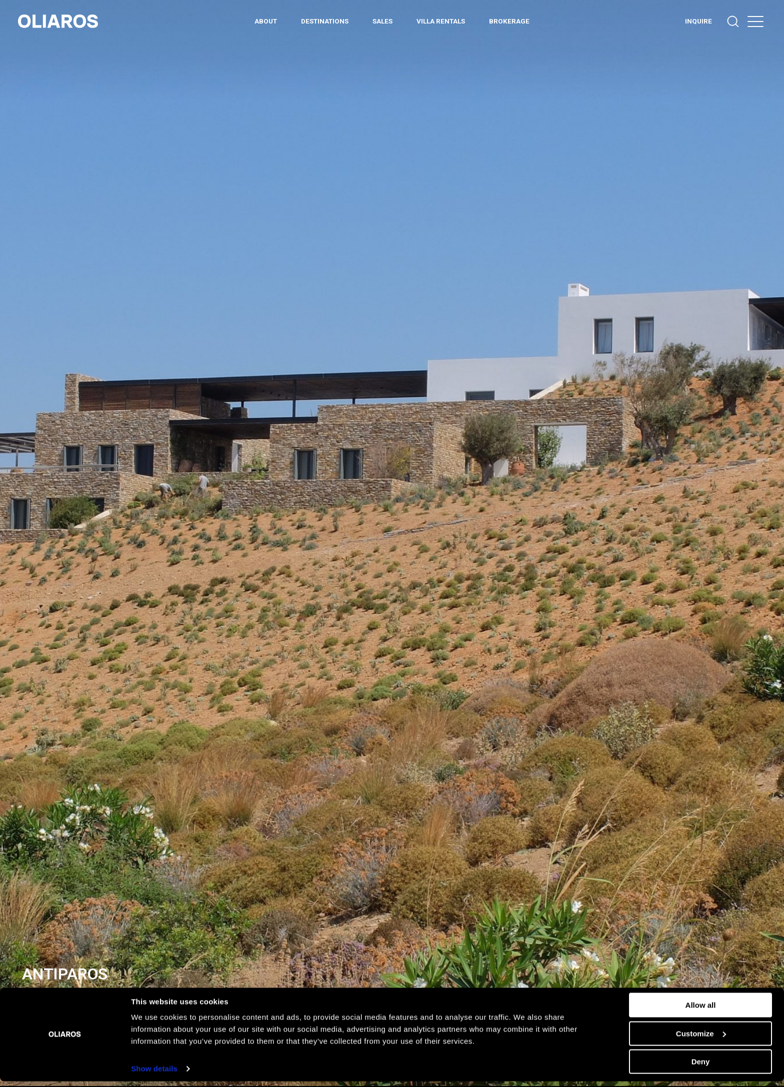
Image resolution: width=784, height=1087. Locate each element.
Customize (701, 1038)
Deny (701, 1067)
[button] (755, 21)
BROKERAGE (509, 21)
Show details (154, 1074)
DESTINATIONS (324, 21)
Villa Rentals (440, 21)
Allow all (701, 1010)
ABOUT (265, 21)
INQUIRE (698, 21)
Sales (382, 21)
